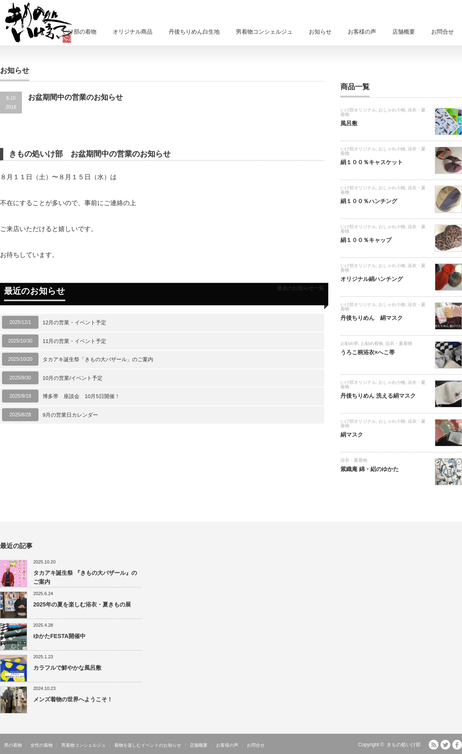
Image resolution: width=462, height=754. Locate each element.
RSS (433, 745)
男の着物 (13, 745)
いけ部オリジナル (358, 109)
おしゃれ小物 (392, 109)
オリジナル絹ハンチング (371, 279)
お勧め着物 (372, 343)
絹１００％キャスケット (371, 162)
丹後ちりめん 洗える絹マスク (378, 395)
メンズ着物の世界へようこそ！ (73, 699)
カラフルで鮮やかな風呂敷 (67, 667)
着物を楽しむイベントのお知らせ (147, 745)
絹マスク (351, 434)
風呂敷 (348, 123)
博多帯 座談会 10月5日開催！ (81, 396)
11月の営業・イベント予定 (74, 341)
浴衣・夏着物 (398, 343)
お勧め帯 (349, 343)
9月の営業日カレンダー (70, 415)
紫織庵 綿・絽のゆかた (369, 469)
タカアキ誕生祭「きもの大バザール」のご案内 (98, 359)
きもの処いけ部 (404, 745)
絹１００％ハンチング (368, 201)
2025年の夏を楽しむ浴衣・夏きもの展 (82, 604)
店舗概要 (403, 31)
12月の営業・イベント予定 (74, 322)
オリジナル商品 (132, 31)
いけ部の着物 (79, 31)
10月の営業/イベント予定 (73, 378)
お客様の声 (362, 31)
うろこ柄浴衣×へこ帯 (367, 352)
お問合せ (442, 31)
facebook (457, 745)
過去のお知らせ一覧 (300, 288)
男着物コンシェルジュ (264, 31)
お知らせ (320, 31)
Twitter (445, 745)
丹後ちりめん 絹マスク (371, 318)
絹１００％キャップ (365, 240)
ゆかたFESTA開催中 (59, 636)
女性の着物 (41, 745)
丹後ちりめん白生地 (194, 31)
